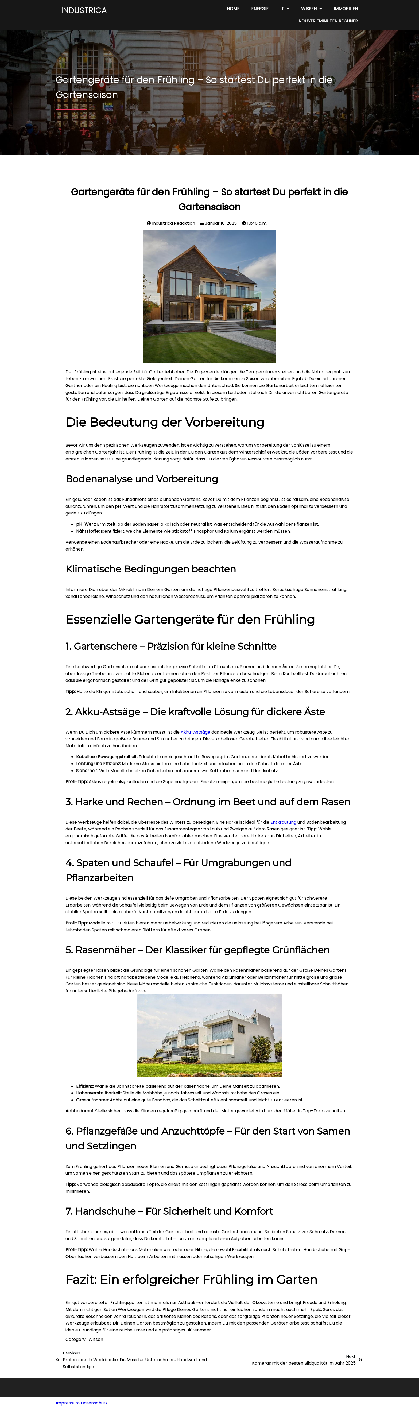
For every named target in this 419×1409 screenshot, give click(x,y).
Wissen (95, 1339)
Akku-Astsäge (195, 732)
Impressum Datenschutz (82, 1403)
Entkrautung (283, 822)
